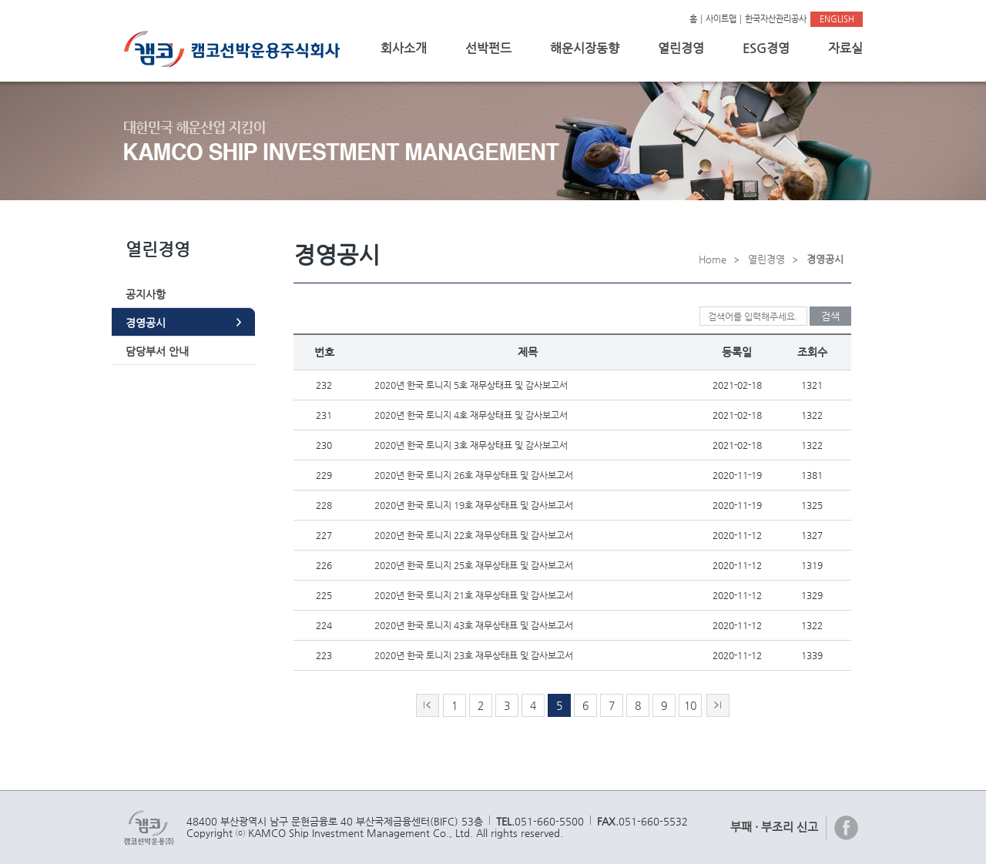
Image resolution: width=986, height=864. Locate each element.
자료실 (845, 48)
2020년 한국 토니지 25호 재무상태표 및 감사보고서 (473, 565)
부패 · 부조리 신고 (774, 826)
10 (690, 705)
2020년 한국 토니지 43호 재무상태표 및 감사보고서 (473, 625)
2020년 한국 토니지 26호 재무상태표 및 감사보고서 (473, 475)
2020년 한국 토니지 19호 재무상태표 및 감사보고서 (473, 505)
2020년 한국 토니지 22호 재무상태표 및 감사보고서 (473, 535)
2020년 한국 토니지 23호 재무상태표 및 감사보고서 (473, 655)
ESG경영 (766, 48)
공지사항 (146, 294)
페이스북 (846, 827)
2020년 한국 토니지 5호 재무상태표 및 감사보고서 (471, 385)
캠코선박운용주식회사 (237, 49)
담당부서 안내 (157, 351)
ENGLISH (837, 19)
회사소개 (404, 48)
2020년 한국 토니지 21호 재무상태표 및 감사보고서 (473, 595)
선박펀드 (488, 48)
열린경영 (681, 48)
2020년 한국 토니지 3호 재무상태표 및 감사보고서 (471, 445)
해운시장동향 (584, 48)
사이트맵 (721, 19)
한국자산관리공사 (776, 19)
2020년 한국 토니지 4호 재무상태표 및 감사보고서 (471, 415)
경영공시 (146, 322)
